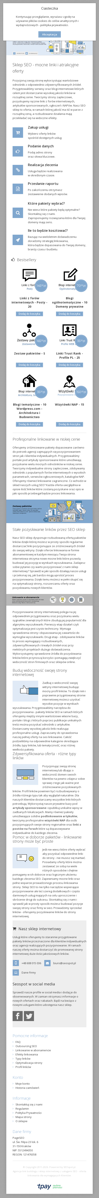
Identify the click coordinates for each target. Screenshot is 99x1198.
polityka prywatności (54, 25)
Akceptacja (49, 34)
